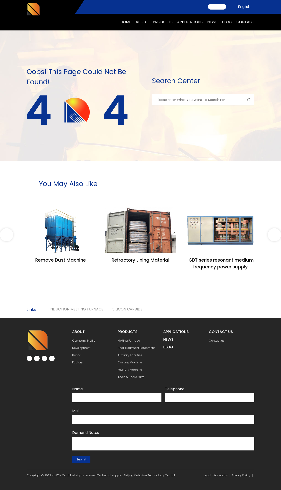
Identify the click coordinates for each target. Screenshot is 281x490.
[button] (274, 234)
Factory (77, 362)
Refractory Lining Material (140, 260)
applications (190, 22)
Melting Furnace (129, 340)
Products (163, 22)
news (212, 22)
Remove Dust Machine (60, 260)
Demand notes (85, 432)
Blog (227, 22)
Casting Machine (130, 362)
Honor (76, 355)
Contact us (217, 340)
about (142, 22)
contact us (221, 331)
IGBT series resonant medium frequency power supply (220, 263)
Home (125, 22)
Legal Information (216, 475)
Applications (176, 331)
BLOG (168, 347)
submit (81, 459)
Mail (75, 410)
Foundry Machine (130, 370)
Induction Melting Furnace (76, 309)
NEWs (168, 339)
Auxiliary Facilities (130, 355)
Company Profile (83, 340)
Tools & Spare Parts (131, 377)
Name (77, 389)
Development (81, 348)
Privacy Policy (241, 475)
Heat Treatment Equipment (136, 348)
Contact (245, 22)
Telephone (174, 389)
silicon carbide (127, 309)
